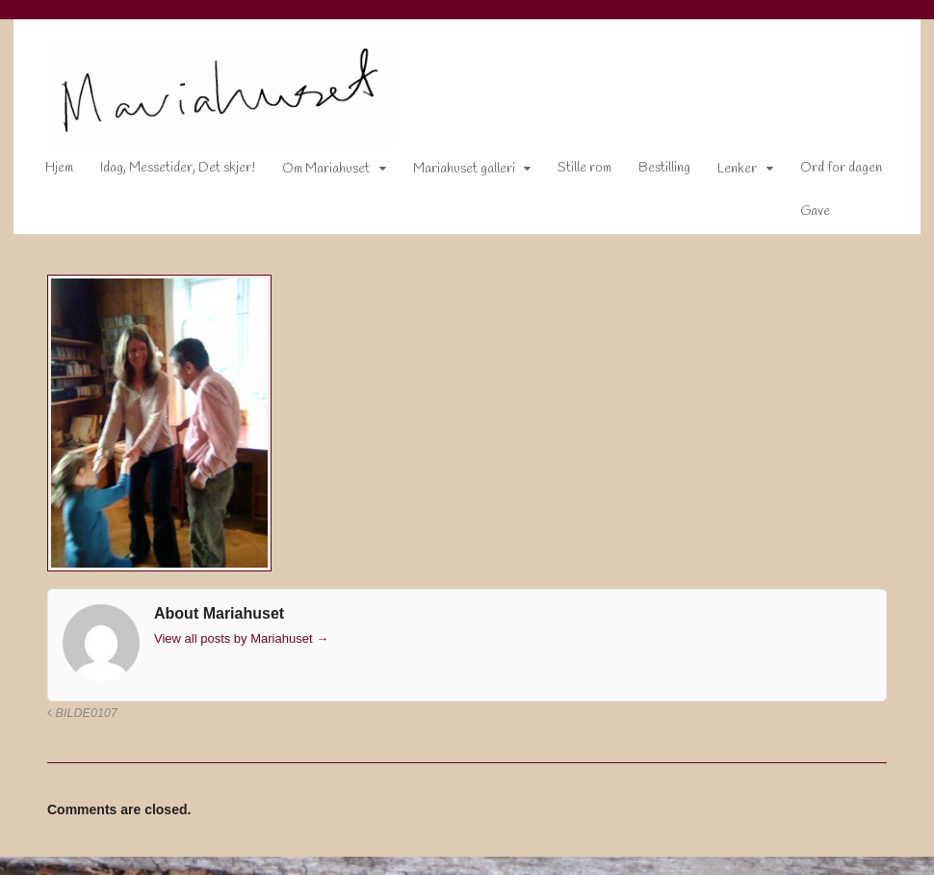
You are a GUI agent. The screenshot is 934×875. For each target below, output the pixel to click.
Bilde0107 (70, 716)
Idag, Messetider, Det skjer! (165, 172)
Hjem (47, 172)
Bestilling (653, 172)
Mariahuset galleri (452, 173)
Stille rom (573, 172)
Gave (802, 214)
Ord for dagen (828, 172)
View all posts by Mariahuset (229, 642)
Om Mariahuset (313, 173)
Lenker (725, 173)
